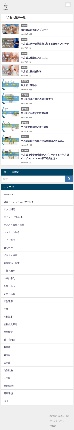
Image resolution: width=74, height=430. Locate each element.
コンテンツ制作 (12, 232)
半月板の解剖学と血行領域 (34, 127)
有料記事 (8, 317)
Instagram (9, 194)
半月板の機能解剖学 (31, 71)
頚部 (6, 401)
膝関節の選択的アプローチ (34, 30)
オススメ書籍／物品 (14, 225)
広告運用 (8, 301)
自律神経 (8, 370)
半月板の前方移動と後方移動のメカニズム (42, 141)
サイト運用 (9, 240)
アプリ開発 (9, 209)
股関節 (7, 347)
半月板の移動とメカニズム (34, 57)
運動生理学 (9, 386)
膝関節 (7, 362)
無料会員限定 (10, 324)
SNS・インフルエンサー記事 (19, 202)
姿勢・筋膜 (9, 294)
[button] (68, 4)
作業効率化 (9, 278)
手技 (6, 309)
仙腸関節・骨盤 (12, 263)
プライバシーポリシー (57, 421)
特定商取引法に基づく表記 (59, 416)
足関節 (7, 378)
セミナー (8, 248)
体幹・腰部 (9, 270)
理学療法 (8, 332)
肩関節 (7, 355)
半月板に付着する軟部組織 (34, 113)
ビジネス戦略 (10, 255)
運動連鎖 (8, 393)
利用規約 (52, 426)
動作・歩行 (9, 286)
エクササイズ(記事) (14, 217)
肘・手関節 (9, 339)
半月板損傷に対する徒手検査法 (37, 99)
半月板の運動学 (29, 85)
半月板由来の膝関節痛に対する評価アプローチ (45, 43)
